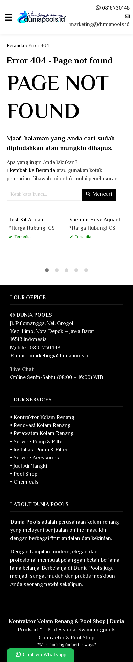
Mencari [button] (99, 194)
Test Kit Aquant (27, 220)
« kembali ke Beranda (31, 171)
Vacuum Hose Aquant (94, 220)
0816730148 (116, 8)
